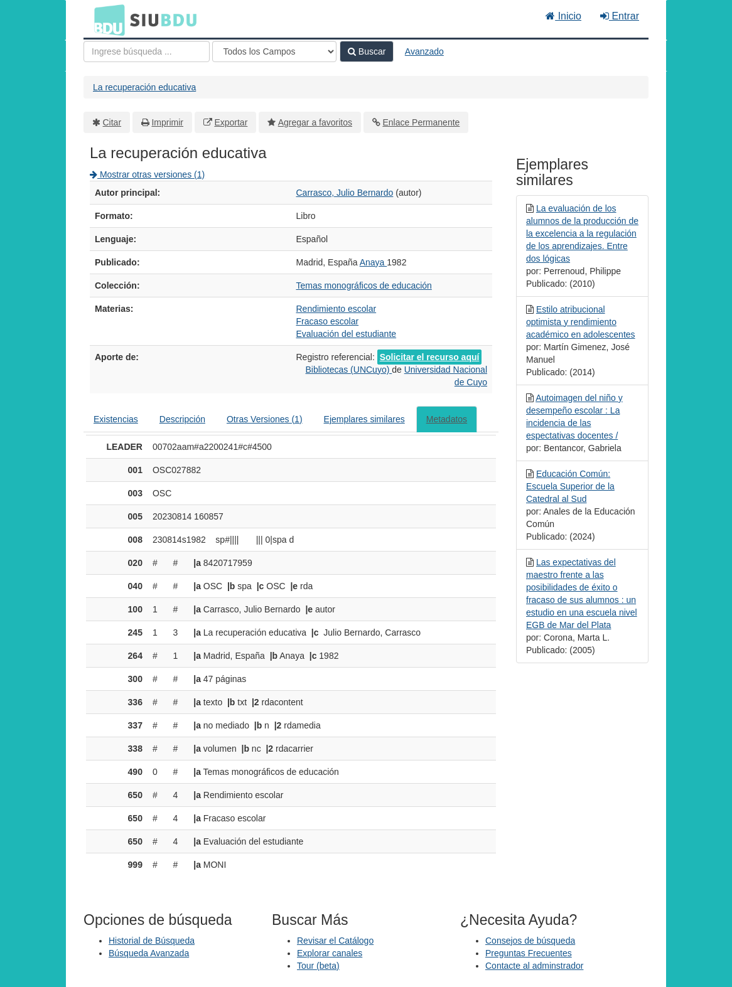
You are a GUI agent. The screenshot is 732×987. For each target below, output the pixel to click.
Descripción (182, 419)
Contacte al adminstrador (534, 966)
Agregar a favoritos (315, 122)
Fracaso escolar (327, 321)
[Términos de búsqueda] (146, 51)
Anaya (373, 262)
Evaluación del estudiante (346, 334)
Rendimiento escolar (336, 309)
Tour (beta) (318, 966)
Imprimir (167, 122)
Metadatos (446, 419)
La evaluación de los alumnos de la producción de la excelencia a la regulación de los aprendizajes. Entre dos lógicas (582, 233)
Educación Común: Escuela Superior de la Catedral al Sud (570, 486)
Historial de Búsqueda (152, 941)
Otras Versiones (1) (265, 419)
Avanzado (424, 51)
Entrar (619, 16)
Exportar (230, 122)
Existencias (116, 419)
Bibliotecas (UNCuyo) (349, 370)
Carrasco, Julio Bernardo (345, 193)
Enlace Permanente (421, 122)
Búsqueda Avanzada (149, 953)
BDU (106, 19)
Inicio (563, 16)
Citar (112, 122)
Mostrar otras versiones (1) (147, 174)
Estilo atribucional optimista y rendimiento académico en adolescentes (580, 321)
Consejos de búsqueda (530, 941)
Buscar (366, 51)
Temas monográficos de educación (364, 285)
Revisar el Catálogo (335, 941)
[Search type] (274, 51)
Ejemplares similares (364, 419)
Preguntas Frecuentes (528, 953)
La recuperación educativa (144, 87)
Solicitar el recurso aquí (430, 357)
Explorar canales (329, 953)
